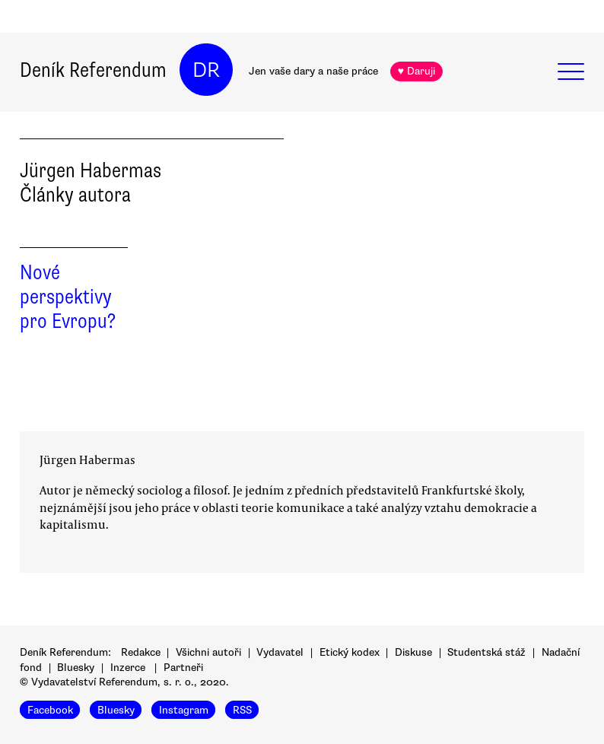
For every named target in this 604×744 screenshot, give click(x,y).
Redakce (141, 652)
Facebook (50, 710)
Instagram (183, 710)
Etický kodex (349, 652)
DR (206, 70)
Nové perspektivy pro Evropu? (68, 296)
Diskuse (413, 652)
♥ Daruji (416, 71)
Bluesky (75, 667)
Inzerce (127, 667)
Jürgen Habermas (87, 459)
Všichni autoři (208, 652)
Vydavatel (280, 652)
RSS (242, 710)
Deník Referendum (93, 70)
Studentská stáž (486, 652)
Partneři (183, 667)
